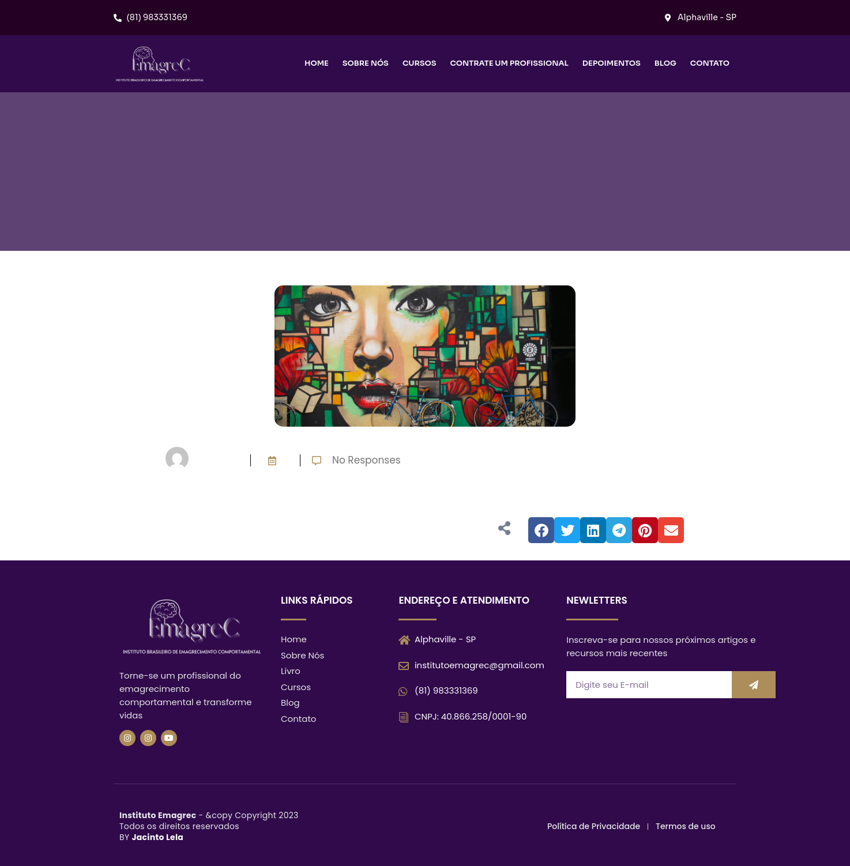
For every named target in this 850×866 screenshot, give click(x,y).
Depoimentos (611, 63)
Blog (665, 63)
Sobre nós (366, 63)
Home (316, 63)
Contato (709, 63)
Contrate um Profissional (509, 63)
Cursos (420, 63)
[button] (541, 530)
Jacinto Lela (157, 837)
